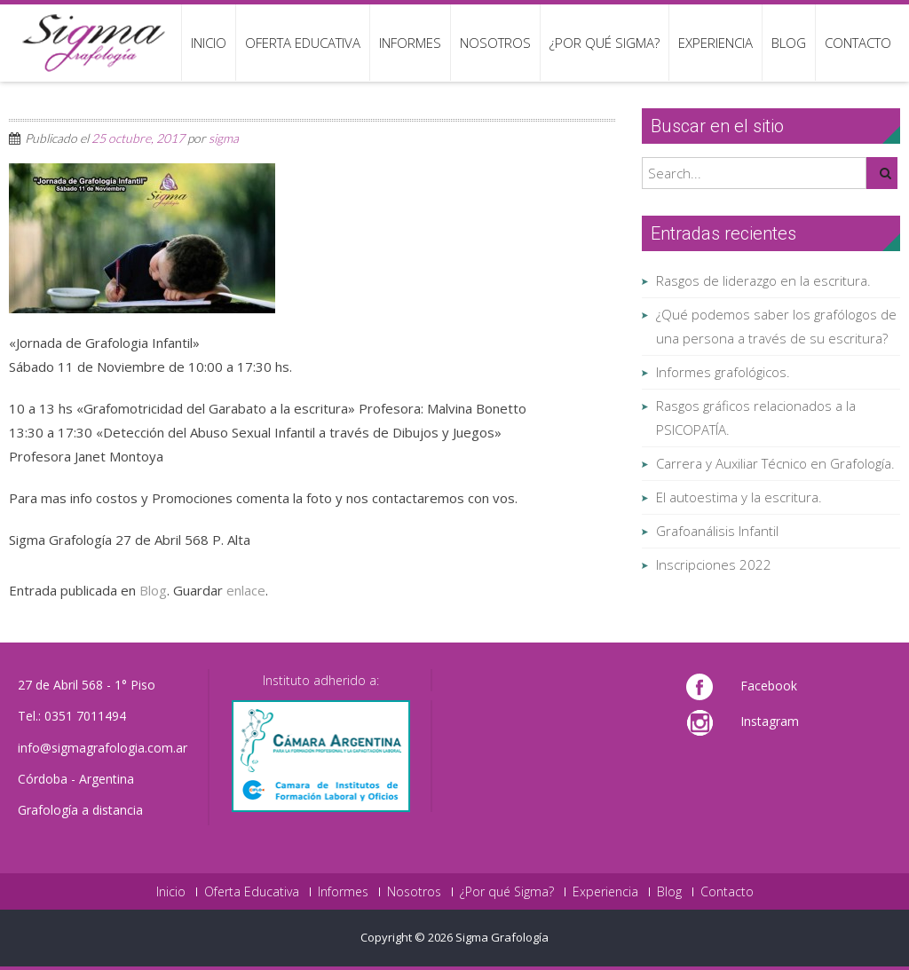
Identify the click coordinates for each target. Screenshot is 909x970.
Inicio (208, 42)
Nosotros (495, 42)
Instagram (769, 721)
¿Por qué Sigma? (604, 42)
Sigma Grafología (502, 937)
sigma (224, 138)
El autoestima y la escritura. (739, 497)
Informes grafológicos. (723, 372)
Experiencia (715, 42)
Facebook (768, 685)
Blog (788, 42)
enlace (245, 590)
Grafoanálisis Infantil (717, 531)
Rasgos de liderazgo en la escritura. (763, 280)
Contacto (858, 42)
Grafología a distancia (80, 809)
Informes (410, 42)
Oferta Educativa (302, 42)
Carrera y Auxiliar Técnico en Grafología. (775, 463)
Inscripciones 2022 (713, 564)
